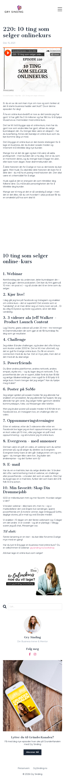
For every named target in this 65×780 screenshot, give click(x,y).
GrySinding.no (40, 768)
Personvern (24, 768)
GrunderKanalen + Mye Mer (12, 95)
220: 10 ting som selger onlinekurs (33, 95)
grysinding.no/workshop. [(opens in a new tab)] (42, 547)
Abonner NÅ (32, 752)
